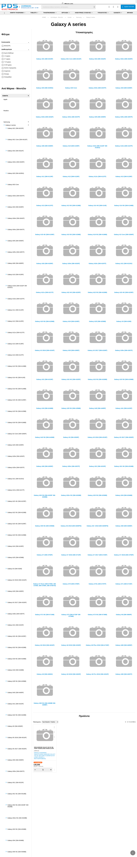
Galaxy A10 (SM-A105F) (15, 274)
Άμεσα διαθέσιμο (8, 53)
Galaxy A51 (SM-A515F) (15, 782)
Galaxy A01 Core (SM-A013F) (17, 139)
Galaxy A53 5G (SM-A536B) (16, 829)
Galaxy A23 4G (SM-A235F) (16, 523)
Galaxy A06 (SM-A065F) (15, 263)
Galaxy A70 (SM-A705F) (71, 584)
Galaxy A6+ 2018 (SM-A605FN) (97, 526)
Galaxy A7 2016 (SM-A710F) (71, 555)
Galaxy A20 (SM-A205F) (15, 445)
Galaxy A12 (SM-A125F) (15, 321)
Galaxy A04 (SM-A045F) (15, 207)
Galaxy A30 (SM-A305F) (15, 591)
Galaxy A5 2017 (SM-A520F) (17, 749)
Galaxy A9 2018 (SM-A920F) (71, 674)
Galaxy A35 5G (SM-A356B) (16, 681)
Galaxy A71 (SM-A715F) (123, 584)
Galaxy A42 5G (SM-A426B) (16, 715)
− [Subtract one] (35, 770)
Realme (6, 110)
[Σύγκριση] (109, 7)
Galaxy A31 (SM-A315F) (15, 625)
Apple (5, 99)
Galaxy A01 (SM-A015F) (15, 128)
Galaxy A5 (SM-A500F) (15, 726)
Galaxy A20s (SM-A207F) (15, 467)
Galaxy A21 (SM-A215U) (15, 478)
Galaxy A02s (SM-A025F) (15, 162)
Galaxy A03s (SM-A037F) (15, 196)
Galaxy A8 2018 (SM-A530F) (71, 645)
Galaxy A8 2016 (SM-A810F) (44, 645)
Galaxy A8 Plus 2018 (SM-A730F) (97, 645)
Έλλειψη (5, 74)
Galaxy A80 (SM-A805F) (123, 645)
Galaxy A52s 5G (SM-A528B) (17, 818)
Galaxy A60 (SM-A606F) (123, 526)
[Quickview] (54, 727)
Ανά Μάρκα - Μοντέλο (57, 17)
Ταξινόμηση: (37, 722)
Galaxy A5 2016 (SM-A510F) (17, 737)
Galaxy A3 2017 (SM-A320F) (17, 602)
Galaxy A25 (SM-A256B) (15, 557)
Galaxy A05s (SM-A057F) (15, 252)
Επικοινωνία (26, 1)
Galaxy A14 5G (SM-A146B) (16, 389)
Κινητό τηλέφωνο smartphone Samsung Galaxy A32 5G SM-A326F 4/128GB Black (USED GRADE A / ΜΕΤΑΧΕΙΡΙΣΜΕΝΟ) (44, 755)
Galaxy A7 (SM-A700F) (45, 555)
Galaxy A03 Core (13, 184)
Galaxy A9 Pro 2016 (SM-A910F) (97, 674)
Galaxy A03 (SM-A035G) (15, 173)
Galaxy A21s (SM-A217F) (15, 490)
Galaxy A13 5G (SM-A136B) (16, 366)
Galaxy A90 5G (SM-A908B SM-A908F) (45, 704)
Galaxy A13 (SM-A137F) (15, 355)
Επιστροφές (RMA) (16, 1)
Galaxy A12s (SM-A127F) (15, 332)
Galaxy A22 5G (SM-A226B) (16, 512)
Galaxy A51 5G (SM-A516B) (16, 794)
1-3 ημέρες (6, 56)
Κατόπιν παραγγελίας (9, 68)
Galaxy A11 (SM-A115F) (15, 310)
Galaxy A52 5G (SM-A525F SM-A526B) (18, 805)
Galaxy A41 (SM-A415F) (15, 704)
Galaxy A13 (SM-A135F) (15, 344)
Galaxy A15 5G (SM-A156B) (16, 411)
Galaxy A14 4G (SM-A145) (16, 377)
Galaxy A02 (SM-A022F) (15, 151)
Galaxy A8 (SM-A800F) (124, 614)
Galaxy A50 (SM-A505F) (15, 760)
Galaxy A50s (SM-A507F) (15, 771)
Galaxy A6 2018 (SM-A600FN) (71, 526)
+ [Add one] (51, 770)
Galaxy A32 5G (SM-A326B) (16, 647)
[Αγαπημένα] (113, 7)
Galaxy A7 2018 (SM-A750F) (124, 555)
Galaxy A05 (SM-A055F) (15, 241)
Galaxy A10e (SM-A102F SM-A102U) (17, 286)
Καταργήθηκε (7, 77)
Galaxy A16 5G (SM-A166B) (16, 422)
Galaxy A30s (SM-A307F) (15, 614)
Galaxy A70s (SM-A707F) (97, 584)
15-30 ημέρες (7, 65)
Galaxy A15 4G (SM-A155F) (16, 400)
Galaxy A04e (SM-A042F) (16, 218)
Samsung (79, 17)
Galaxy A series (90, 17)
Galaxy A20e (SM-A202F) (16, 456)
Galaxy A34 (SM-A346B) (15, 670)
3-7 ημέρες (6, 59)
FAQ (8, 1)
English (134, 1)
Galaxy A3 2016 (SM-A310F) (17, 580)
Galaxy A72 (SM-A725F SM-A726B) (71, 615)
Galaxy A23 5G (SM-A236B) (16, 535)
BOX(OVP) (6, 45)
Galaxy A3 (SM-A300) (14, 568)
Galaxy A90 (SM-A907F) (123, 674)
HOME (44, 17)
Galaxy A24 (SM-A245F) (15, 546)
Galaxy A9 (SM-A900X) (45, 674)
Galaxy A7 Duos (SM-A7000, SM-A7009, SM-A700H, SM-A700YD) (44, 584)
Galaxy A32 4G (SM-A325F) (16, 636)
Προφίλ (3, 1)
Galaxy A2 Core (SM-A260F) (17, 434)
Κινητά (69, 17)
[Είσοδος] (117, 7)
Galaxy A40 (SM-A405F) (15, 692)
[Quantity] (43, 770)
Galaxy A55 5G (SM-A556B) (16, 852)
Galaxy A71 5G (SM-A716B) (44, 614)
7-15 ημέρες (6, 62)
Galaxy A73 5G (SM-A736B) (97, 614)
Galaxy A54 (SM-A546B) (15, 840)
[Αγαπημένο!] (54, 732)
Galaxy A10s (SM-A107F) (15, 299)
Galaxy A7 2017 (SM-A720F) (97, 555)
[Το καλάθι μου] (128, 7)
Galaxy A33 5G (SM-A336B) (16, 659)
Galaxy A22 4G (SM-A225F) (16, 501)
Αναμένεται (6, 71)
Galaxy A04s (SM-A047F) (15, 229)
